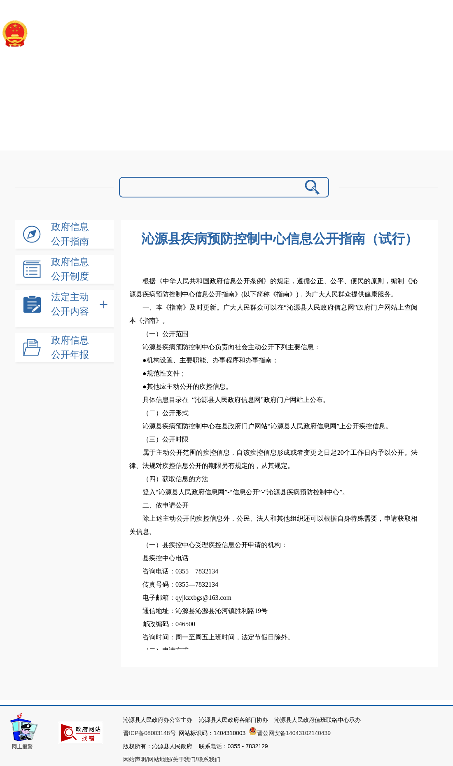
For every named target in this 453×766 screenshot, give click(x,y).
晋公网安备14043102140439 (290, 733)
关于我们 (184, 759)
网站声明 (134, 759)
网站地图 (159, 759)
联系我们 (208, 759)
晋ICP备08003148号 (149, 733)
